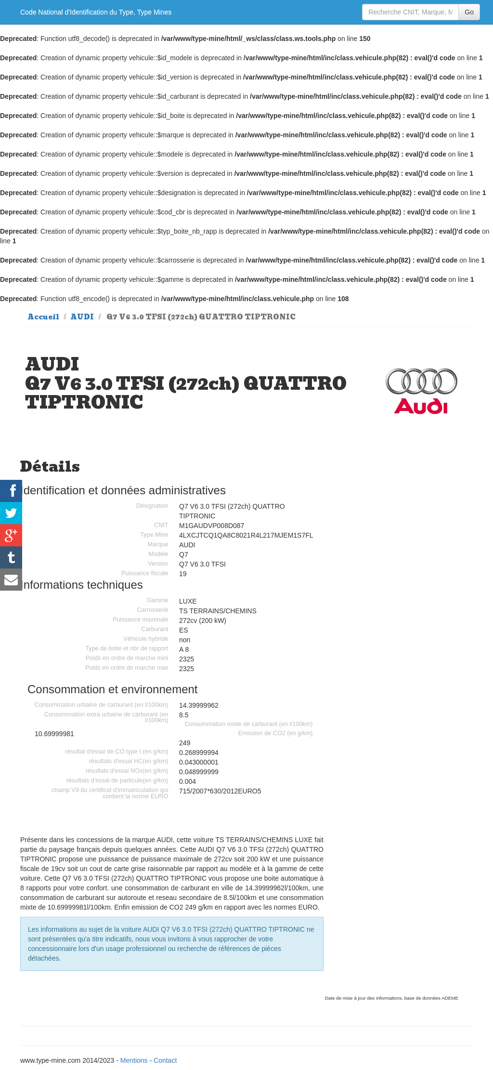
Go (469, 12)
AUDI (82, 317)
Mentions (134, 1060)
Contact (165, 1060)
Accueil (43, 317)
